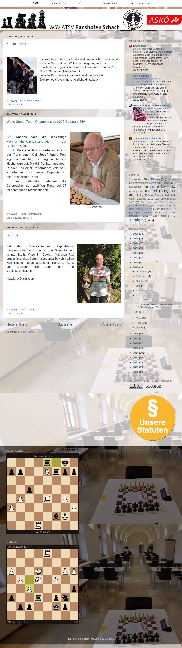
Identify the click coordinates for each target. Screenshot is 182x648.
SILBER (12, 235)
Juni (138, 285)
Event (18, 217)
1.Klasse (135, 179)
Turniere (27, 217)
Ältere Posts (111, 324)
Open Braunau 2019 (147, 212)
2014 (136, 352)
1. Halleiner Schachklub (147, 138)
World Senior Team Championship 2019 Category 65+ (46, 121)
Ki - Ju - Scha (16, 44)
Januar (140, 327)
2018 (136, 333)
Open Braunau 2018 (165, 209)
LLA (173, 191)
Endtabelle (31, 181)
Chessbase (139, 46)
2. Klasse (154, 179)
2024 (136, 243)
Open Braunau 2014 (152, 202)
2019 (136, 267)
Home (34, 3)
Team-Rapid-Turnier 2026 (146, 141)
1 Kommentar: (28, 309)
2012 (136, 362)
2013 (136, 357)
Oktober (140, 281)
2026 (136, 233)
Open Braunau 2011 (159, 195)
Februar (140, 323)
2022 (136, 253)
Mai (138, 290)
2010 (136, 372)
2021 (136, 257)
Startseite (65, 324)
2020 (136, 262)
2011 (136, 367)
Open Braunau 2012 (141, 198)
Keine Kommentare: (31, 100)
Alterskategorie (88, 75)
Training (165, 216)
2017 (136, 338)
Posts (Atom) (27, 331)
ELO (81, 3)
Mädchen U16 (64, 254)
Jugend (19, 104)
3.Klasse (171, 179)
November (142, 276)
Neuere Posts (16, 324)
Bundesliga (135, 186)
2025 (136, 238)
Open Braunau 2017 (139, 209)
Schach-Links (107, 3)
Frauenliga (134, 191)
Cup (152, 187)
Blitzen (166, 183)
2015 (136, 348)
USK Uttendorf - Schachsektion (151, 105)
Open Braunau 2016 (160, 205)
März (139, 318)
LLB (138, 195)
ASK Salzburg (141, 75)
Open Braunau (141, 3)
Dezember (142, 271)
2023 (136, 248)
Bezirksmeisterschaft (144, 183)
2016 (136, 343)
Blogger (109, 638)
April (139, 295)
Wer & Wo (59, 3)
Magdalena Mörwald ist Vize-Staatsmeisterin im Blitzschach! (149, 80)
